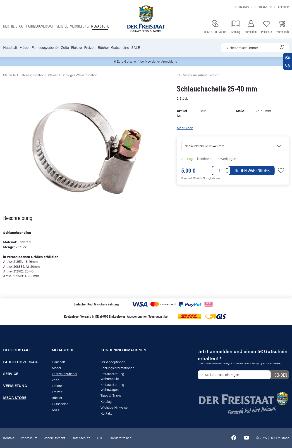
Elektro (76, 47)
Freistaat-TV (241, 7)
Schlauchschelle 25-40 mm (204, 146)
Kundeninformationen (122, 350)
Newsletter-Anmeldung (162, 61)
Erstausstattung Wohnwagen (112, 387)
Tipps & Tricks (111, 395)
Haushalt (10, 47)
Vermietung (79, 26)
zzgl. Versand (213, 178)
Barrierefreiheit (121, 438)
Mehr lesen (185, 128)
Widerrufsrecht (54, 438)
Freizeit (90, 47)
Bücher (103, 47)
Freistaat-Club (263, 7)
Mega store (100, 26)
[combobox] (255, 47)
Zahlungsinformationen (117, 368)
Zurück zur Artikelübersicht (198, 75)
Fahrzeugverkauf (40, 26)
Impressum (29, 438)
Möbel (24, 47)
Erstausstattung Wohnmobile (112, 376)
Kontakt (106, 413)
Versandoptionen (113, 362)
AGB (99, 438)
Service (62, 26)
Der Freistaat (13, 26)
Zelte (65, 47)
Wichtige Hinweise (114, 407)
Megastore (63, 350)
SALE (135, 47)
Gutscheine (120, 47)
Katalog (106, 401)
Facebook (283, 7)
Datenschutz (81, 438)
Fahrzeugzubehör (45, 47)
